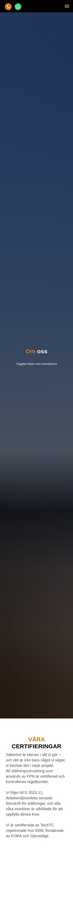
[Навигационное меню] (67, 6)
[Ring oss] (8, 6)
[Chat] (18, 6)
